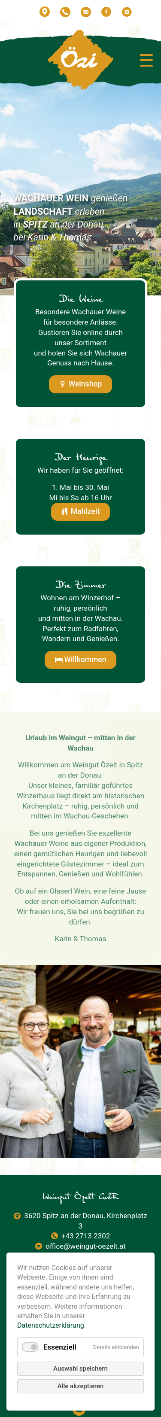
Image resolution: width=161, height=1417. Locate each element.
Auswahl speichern (80, 1368)
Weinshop (85, 384)
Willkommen (85, 659)
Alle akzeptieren (81, 1386)
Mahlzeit (85, 511)
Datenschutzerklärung (50, 1325)
